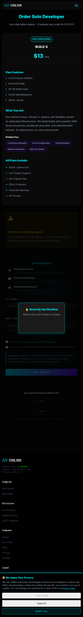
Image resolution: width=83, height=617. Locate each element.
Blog (4, 548)
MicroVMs (7, 494)
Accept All (41, 610)
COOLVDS (13, 5)
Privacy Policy (69, 586)
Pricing (5, 553)
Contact (6, 559)
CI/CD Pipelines (10, 521)
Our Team (7, 543)
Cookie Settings (41, 594)
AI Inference (8, 511)
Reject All (41, 602)
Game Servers (9, 516)
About (5, 538)
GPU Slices (8, 489)
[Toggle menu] (76, 6)
